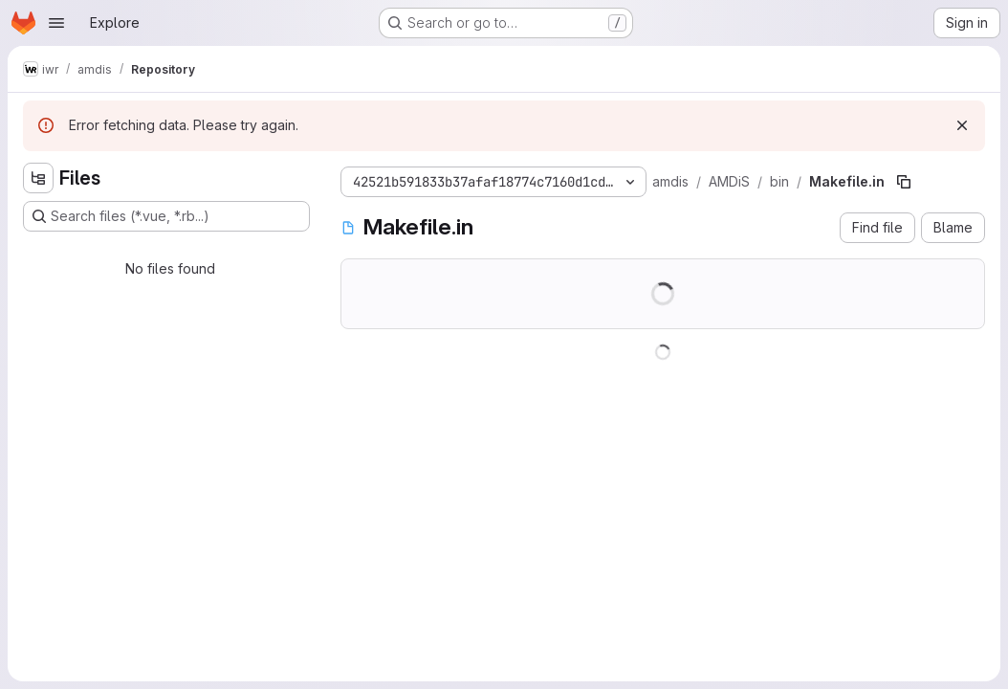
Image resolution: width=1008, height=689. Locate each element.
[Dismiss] (962, 125)
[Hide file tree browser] (38, 178)
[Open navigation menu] (56, 23)
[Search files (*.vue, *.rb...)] (166, 216)
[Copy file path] (903, 182)
